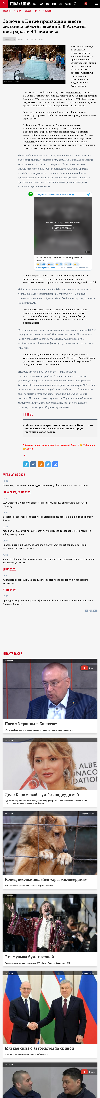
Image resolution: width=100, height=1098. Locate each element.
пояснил (68, 278)
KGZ (41, 3)
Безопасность (40, 39)
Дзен (29, 448)
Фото (37, 11)
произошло (74, 92)
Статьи (17, 11)
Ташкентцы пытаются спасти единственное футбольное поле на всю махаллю (45, 485)
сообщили (58, 125)
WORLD (68, 3)
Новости (7, 11)
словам (30, 141)
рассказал (28, 361)
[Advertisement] (50, 633)
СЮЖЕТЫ (48, 11)
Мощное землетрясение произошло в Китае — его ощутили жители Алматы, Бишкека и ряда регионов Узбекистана (59, 428)
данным (31, 102)
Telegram (88, 444)
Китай (20, 39)
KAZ (34, 3)
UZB (60, 3)
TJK (47, 3)
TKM (54, 3)
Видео (28, 11)
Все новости (91, 611)
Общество (29, 39)
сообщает (76, 72)
